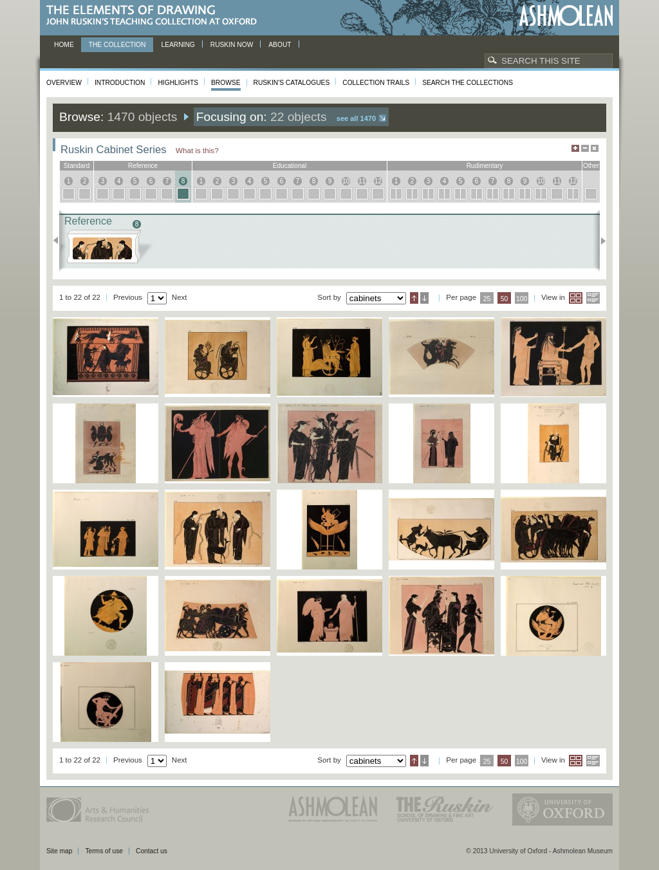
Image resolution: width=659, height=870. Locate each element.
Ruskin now (232, 44)
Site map (59, 851)
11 (362, 181)
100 (521, 298)
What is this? (197, 150)
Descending (424, 298)
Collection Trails (375, 82)
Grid (575, 298)
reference (143, 165)
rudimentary (485, 165)
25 (487, 298)
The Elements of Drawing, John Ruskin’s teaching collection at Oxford (155, 15)
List (593, 298)
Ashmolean (566, 15)
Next (599, 240)
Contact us (151, 851)
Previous (59, 240)
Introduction (120, 82)
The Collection (117, 44)
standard (77, 165)
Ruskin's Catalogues (292, 82)
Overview (64, 82)
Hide (595, 148)
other (591, 165)
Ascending (414, 298)
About (279, 44)
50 (504, 298)
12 (378, 181)
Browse (226, 82)
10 (345, 181)
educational (289, 165)
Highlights (178, 82)
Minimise (585, 148)
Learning (177, 44)
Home (64, 44)
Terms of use (104, 851)
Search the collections (467, 82)
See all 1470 (356, 118)
